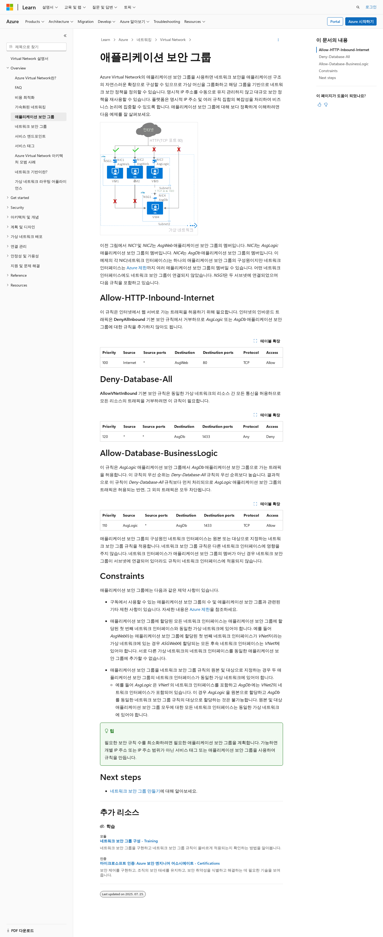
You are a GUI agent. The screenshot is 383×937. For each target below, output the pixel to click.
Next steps (327, 77)
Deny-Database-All (334, 56)
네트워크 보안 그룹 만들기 (135, 791)
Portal (335, 21)
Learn (105, 39)
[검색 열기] (358, 7)
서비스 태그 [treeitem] (25, 145)
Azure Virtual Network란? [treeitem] (35, 77)
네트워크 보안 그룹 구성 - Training (129, 841)
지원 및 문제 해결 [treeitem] (25, 265)
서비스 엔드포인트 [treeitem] (30, 136)
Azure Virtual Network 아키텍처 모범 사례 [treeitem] (39, 159)
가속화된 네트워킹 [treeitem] (30, 106)
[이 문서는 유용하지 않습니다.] (326, 104)
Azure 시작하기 (361, 21)
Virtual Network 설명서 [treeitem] (29, 58)
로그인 (371, 6)
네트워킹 (144, 39)
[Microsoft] (9, 7)
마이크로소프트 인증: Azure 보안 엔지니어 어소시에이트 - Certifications (160, 863)
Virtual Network (173, 39)
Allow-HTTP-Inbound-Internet (344, 49)
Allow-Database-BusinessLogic (344, 63)
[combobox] (36, 47)
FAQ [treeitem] (18, 87)
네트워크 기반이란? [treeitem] (31, 171)
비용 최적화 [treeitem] (25, 97)
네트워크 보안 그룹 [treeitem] (31, 126)
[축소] (65, 35)
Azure (123, 39)
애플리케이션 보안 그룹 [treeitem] (34, 116)
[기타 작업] (278, 40)
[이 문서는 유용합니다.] (319, 104)
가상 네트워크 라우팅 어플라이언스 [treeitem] (40, 184)
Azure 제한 (137, 267)
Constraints (328, 70)
